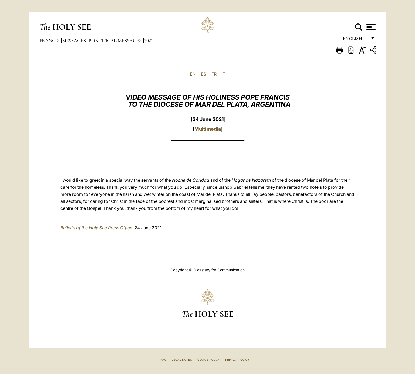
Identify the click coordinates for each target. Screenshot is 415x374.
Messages (74, 40)
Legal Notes (182, 360)
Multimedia (207, 129)
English (354, 40)
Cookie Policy (208, 360)
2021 (148, 40)
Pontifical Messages (116, 40)
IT (223, 74)
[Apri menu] (370, 27)
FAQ (163, 360)
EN (193, 74)
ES (203, 74)
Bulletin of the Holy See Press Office (96, 227)
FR (214, 74)
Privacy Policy (237, 360)
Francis (49, 40)
